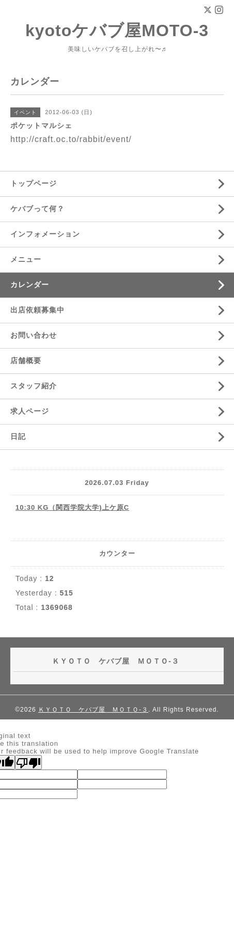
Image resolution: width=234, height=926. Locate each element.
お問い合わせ (33, 335)
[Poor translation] (28, 762)
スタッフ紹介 (33, 386)
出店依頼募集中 (37, 310)
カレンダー (29, 284)
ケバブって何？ (37, 209)
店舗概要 (25, 360)
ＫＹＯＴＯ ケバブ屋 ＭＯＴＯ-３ (93, 709)
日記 (18, 436)
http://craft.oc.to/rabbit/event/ (71, 139)
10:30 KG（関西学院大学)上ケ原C (72, 507)
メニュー (25, 259)
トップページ (33, 183)
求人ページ (29, 411)
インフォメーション (45, 234)
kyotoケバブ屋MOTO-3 (117, 30)
